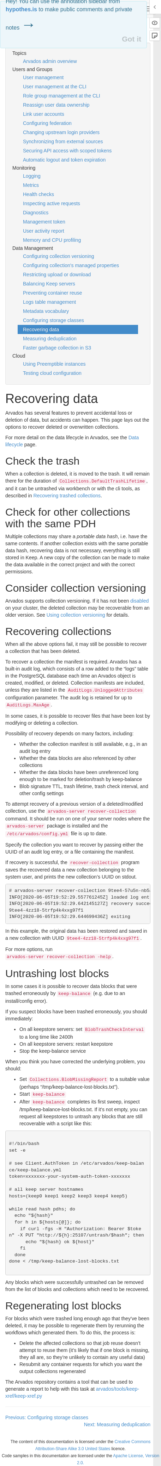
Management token (44, 222)
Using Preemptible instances (54, 364)
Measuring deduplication (50, 338)
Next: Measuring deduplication (117, 1424)
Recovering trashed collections (67, 495)
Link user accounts (43, 114)
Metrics (31, 185)
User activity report (43, 231)
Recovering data (41, 329)
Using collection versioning (76, 615)
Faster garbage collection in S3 (57, 348)
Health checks (38, 194)
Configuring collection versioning (58, 256)
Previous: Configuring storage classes (46, 1417)
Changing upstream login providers (61, 132)
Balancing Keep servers (49, 284)
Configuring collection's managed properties (71, 265)
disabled (139, 601)
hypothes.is (21, 9)
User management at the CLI (55, 86)
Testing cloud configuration (52, 373)
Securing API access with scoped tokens (67, 150)
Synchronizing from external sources (63, 141)
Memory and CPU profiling (52, 240)
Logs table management (49, 302)
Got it (131, 39)
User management (43, 77)
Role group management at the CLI (61, 96)
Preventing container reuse (52, 293)
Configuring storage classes (53, 320)
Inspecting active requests (51, 203)
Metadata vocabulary (46, 311)
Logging (32, 176)
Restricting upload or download (57, 274)
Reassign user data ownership (56, 105)
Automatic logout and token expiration (64, 160)
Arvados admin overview (50, 61)
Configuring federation (47, 123)
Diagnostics (35, 212)
